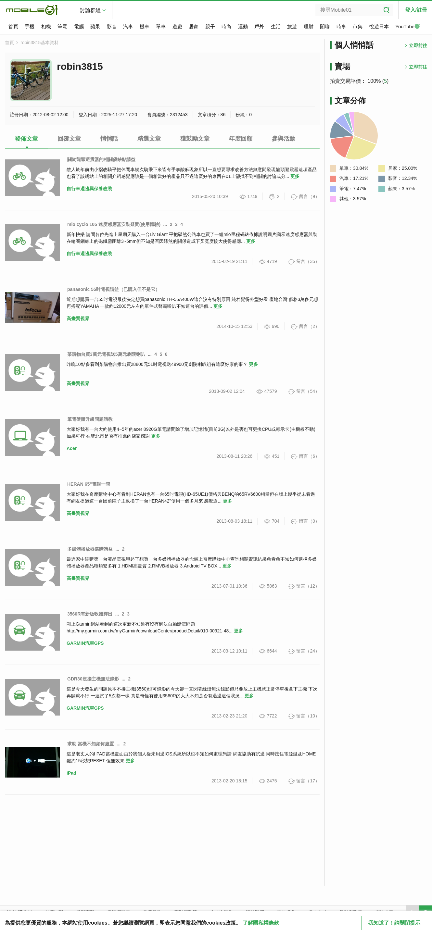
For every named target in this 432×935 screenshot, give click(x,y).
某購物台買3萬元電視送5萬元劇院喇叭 (106, 354)
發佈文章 (26, 138)
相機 (46, 26)
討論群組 (90, 10)
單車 (161, 26)
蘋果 (95, 26)
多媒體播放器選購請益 (90, 549)
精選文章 (149, 138)
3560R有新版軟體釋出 (89, 614)
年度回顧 (240, 138)
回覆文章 (69, 138)
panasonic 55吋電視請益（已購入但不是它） (113, 289)
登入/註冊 (416, 10)
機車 (144, 26)
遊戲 (177, 26)
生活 (276, 26)
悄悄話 (109, 138)
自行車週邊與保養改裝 (89, 188)
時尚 (226, 26)
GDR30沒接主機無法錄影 (93, 678)
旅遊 (292, 26)
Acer (72, 448)
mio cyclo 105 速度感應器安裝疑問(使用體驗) (113, 224)
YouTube (407, 27)
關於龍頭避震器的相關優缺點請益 (101, 159)
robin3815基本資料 (39, 42)
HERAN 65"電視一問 (88, 484)
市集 (357, 26)
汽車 (128, 26)
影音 (112, 26)
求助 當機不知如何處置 (90, 743)
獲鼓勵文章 (195, 138)
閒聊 (325, 26)
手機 (29, 26)
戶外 (259, 26)
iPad (71, 773)
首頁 (13, 26)
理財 (308, 26)
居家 (193, 26)
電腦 (79, 26)
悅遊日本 (379, 26)
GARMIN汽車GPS (85, 643)
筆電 (62, 26)
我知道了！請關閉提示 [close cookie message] (394, 923)
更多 (294, 176)
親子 (210, 26)
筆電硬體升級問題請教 (90, 419)
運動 (243, 26)
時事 (341, 26)
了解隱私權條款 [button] (261, 923)
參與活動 (283, 138)
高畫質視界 (78, 318)
